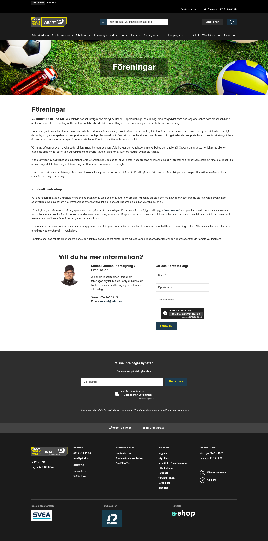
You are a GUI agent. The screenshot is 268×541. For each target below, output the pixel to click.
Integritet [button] (163, 488)
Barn (135, 35)
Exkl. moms (52, 3)
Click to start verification (186, 314)
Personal (163, 473)
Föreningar (150, 35)
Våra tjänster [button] (211, 35)
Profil (124, 35)
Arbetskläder (40, 35)
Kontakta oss (123, 453)
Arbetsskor (83, 35)
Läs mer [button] (229, 35)
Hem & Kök (192, 35)
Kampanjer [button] (176, 35)
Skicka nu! (166, 326)
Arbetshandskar (62, 35)
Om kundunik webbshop (129, 458)
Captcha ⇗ (192, 317)
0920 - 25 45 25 (228, 9)
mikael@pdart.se (111, 302)
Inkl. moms (38, 3)
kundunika (172, 210)
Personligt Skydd (105, 35)
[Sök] (134, 22)
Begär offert (212, 22)
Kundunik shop (188, 9)
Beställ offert (123, 463)
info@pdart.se (155, 428)
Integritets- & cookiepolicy (172, 463)
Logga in (163, 453)
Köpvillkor (163, 458)
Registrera (176, 382)
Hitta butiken (165, 468)
